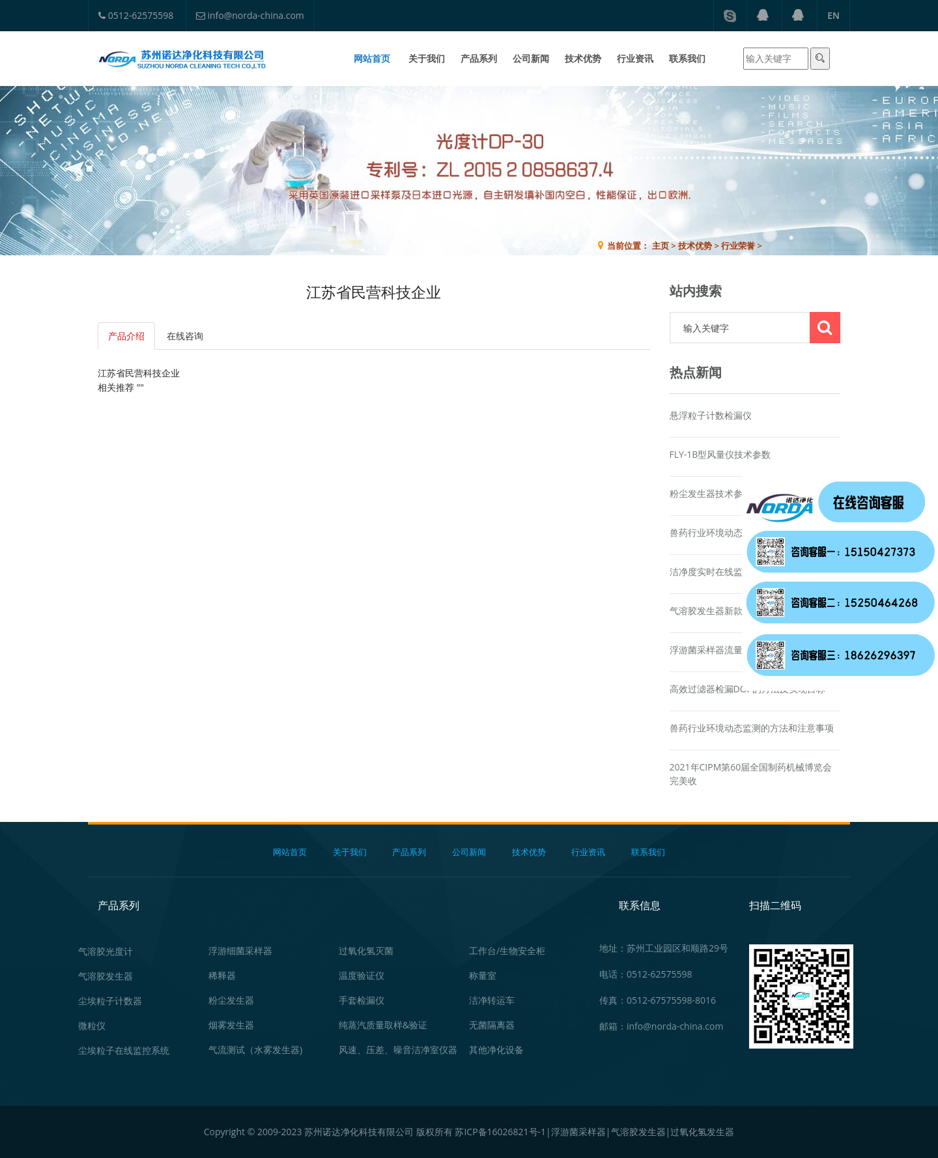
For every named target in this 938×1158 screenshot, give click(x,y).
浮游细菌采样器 (240, 950)
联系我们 (687, 58)
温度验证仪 (361, 975)
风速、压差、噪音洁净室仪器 (398, 1049)
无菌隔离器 (492, 1025)
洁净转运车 (492, 1000)
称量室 (482, 975)
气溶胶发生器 (105, 976)
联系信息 (640, 905)
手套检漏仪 (361, 1000)
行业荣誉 (738, 245)
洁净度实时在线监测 (711, 571)
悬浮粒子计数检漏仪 (711, 415)
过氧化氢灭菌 (366, 950)
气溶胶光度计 (105, 951)
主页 (660, 245)
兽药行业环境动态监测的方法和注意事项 (752, 728)
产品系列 (479, 58)
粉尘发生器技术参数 (711, 493)
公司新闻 (531, 58)
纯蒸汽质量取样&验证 (383, 1025)
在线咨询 (898, 442)
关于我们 (426, 58)
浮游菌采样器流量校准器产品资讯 (738, 649)
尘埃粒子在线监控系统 (123, 1050)
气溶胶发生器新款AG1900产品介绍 (741, 610)
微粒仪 (92, 1025)
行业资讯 (635, 58)
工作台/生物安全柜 (507, 950)
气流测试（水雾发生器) (255, 1049)
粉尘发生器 (231, 1000)
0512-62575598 (135, 15)
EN (833, 15)
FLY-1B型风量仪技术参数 (720, 454)
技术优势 (583, 58)
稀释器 (222, 975)
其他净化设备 (496, 1049)
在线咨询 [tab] (185, 336)
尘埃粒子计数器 (110, 1001)
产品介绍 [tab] (126, 336)
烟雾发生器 (231, 1025)
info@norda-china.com (250, 15)
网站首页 (372, 58)
